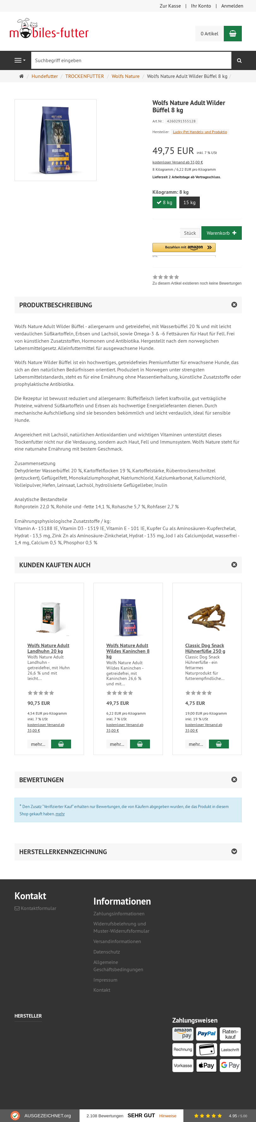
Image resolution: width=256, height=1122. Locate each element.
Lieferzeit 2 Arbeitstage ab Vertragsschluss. (186, 177)
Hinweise (168, 1115)
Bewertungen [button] (41, 780)
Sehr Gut (141, 1116)
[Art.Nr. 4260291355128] (197, 120)
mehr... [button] (38, 744)
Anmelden (232, 6)
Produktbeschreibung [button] (55, 305)
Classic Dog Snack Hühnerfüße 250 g (205, 648)
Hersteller (28, 1016)
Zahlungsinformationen (119, 913)
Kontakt (101, 990)
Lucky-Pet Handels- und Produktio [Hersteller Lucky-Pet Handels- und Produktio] (200, 131)
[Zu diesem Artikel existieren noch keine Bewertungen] (40, 693)
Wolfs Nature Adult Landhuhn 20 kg (48, 648)
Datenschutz (106, 951)
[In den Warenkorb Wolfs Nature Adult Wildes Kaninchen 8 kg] (140, 744)
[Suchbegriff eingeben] (131, 60)
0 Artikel (209, 33)
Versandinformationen (117, 941)
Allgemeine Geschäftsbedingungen (118, 965)
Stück (190, 233)
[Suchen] (239, 60)
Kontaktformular (35, 908)
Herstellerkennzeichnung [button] (63, 851)
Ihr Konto (201, 6)
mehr (60, 813)
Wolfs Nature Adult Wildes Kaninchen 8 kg (128, 651)
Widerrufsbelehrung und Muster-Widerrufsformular (121, 927)
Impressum (105, 980)
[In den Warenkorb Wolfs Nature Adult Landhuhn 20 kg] (61, 744)
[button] (184, 250)
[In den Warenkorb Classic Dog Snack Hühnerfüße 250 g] (219, 744)
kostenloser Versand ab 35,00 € (177, 162)
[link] (196, 280)
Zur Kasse (170, 6)
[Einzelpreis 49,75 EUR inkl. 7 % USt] (197, 150)
